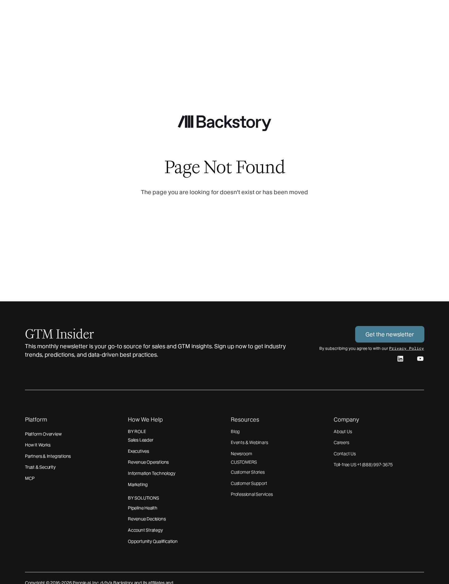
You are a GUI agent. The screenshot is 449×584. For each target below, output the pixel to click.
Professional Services (252, 494)
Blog (235, 431)
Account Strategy (145, 530)
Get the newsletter (389, 334)
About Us (343, 431)
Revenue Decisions (147, 518)
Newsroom (241, 453)
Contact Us (345, 453)
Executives (138, 451)
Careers (341, 442)
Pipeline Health (142, 507)
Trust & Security (40, 467)
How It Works (37, 444)
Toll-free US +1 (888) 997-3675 (363, 464)
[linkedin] (400, 360)
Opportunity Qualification (153, 541)
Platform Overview (43, 433)
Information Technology (151, 473)
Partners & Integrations (48, 456)
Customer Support (249, 483)
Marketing (138, 484)
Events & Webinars (249, 442)
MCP (29, 478)
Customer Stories (248, 472)
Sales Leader (140, 439)
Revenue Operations (148, 462)
